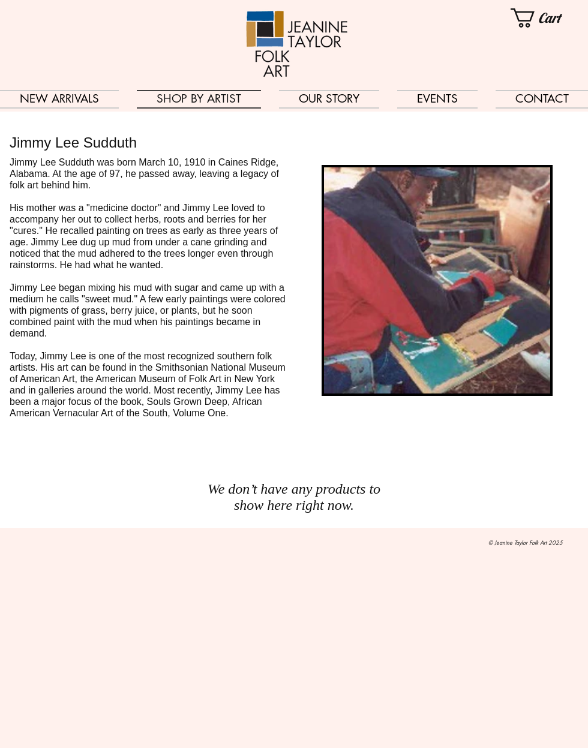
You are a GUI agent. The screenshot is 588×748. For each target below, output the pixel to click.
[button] (549, 18)
